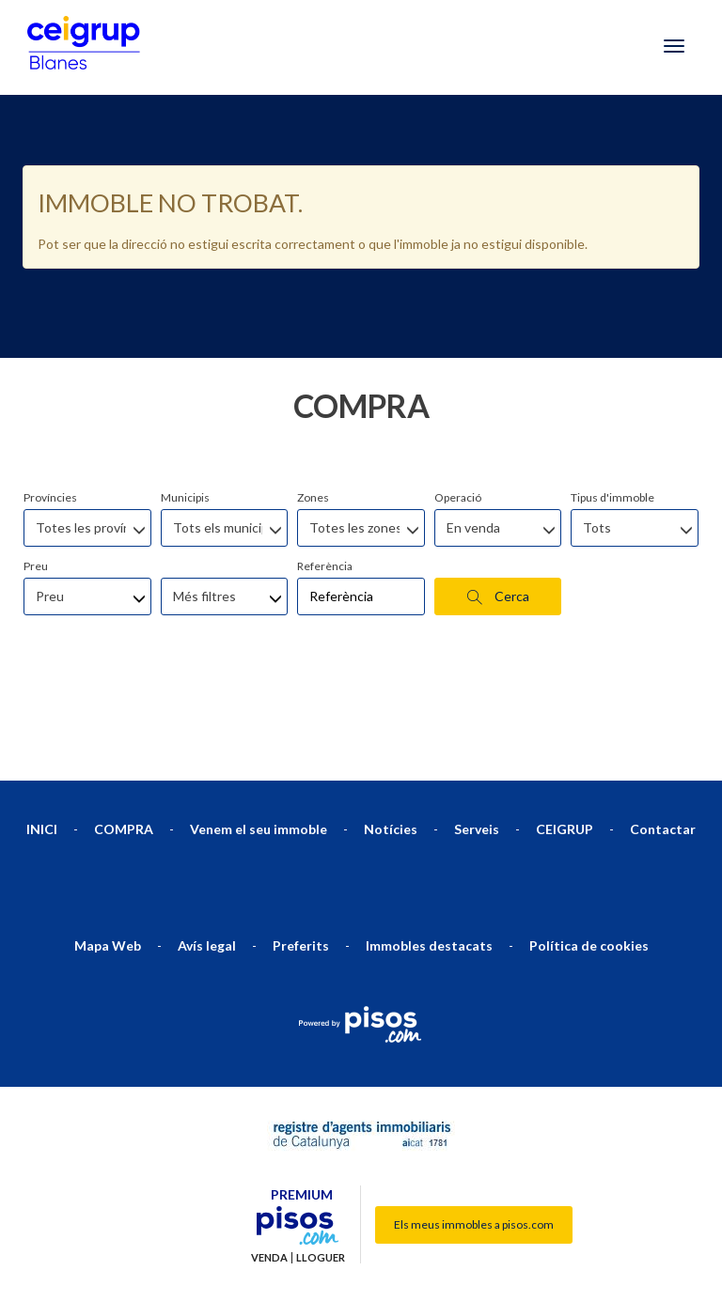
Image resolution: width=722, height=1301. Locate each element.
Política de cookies (589, 851)
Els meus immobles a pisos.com (474, 1130)
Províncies (50, 402)
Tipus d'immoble (612, 402)
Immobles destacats (429, 851)
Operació (457, 402)
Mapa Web (107, 851)
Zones (313, 402)
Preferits (301, 851)
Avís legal (207, 851)
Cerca (498, 501)
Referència (325, 471)
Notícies (390, 734)
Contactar (663, 734)
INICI (41, 734)
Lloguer (320, 1163)
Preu (36, 471)
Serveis (476, 734)
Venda (269, 1163)
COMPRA (123, 734)
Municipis (185, 402)
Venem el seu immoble (258, 734)
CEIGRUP (564, 734)
